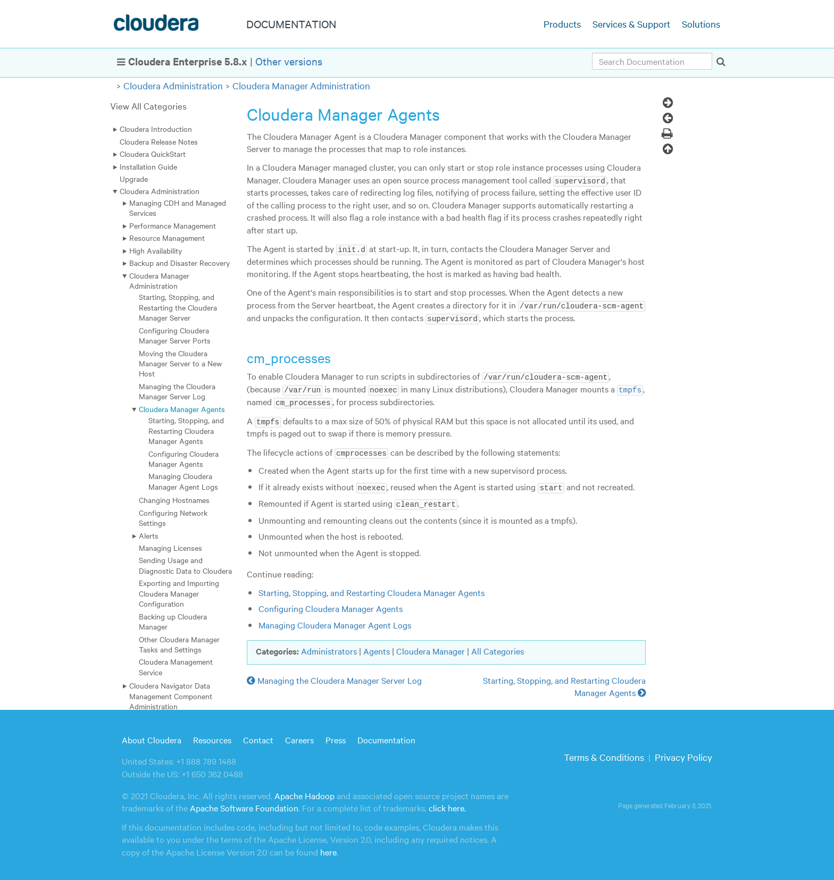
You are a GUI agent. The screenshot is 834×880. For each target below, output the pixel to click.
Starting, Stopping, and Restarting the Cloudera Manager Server (178, 307)
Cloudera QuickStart (153, 153)
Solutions (701, 24)
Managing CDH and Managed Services (177, 207)
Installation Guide (148, 166)
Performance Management (172, 225)
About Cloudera (151, 737)
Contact (258, 737)
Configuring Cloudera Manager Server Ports (175, 335)
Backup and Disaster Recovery (179, 262)
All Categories (497, 649)
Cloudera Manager (430, 649)
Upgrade (134, 178)
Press (336, 737)
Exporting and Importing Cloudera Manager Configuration (179, 593)
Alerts (149, 535)
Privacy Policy (683, 755)
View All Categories (148, 105)
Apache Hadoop (304, 793)
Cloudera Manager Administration (301, 85)
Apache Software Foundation (244, 805)
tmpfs (630, 388)
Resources (212, 737)
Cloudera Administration (173, 85)
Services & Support (631, 24)
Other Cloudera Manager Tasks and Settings (179, 644)
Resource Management (167, 237)
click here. (447, 805)
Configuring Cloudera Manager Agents (183, 458)
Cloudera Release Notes (159, 141)
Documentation (386, 737)
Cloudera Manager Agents (182, 409)
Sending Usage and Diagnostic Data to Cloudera (185, 565)
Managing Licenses (170, 547)
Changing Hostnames (174, 500)
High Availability (155, 250)
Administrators (329, 649)
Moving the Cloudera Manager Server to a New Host (180, 363)
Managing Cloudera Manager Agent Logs (183, 481)
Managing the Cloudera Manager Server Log (177, 391)
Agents (376, 649)
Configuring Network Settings (173, 517)
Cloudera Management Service (176, 666)
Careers (299, 737)
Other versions (288, 61)
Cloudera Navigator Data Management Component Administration (170, 695)
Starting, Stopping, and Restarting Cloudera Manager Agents (186, 430)
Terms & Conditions (604, 755)
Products (562, 24)
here (328, 849)
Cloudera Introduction (156, 128)
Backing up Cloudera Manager (173, 621)
